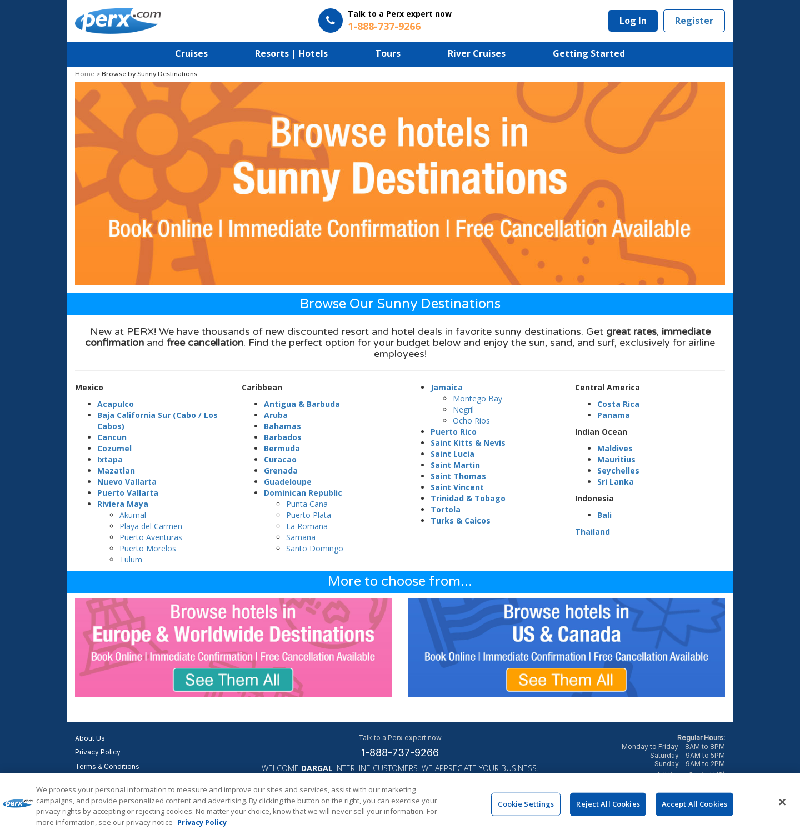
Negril (463, 409)
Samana (301, 537)
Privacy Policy (98, 752)
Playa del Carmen (150, 526)
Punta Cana (307, 504)
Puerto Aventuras (150, 537)
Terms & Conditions (107, 766)
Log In (633, 20)
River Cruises (477, 53)
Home (84, 74)
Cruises (191, 53)
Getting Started (589, 53)
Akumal (132, 515)
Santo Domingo (314, 548)
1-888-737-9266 (400, 752)
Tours (388, 53)
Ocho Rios (471, 420)
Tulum (130, 559)
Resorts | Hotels (291, 53)
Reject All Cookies (607, 811)
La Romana (307, 526)
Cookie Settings (526, 811)
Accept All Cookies (694, 811)
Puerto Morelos (147, 548)
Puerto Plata (308, 515)
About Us (90, 738)
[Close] (782, 809)
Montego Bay (477, 398)
